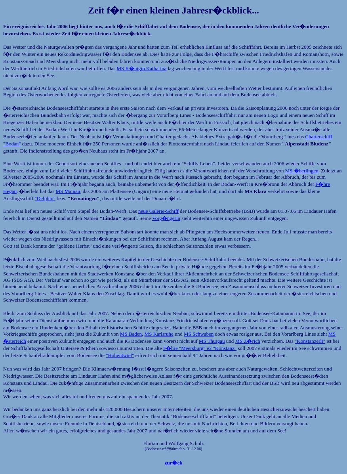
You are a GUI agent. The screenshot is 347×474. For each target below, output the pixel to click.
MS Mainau (68, 191)
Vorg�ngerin (166, 218)
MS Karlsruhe (159, 334)
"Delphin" (45, 198)
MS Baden (131, 334)
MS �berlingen (301, 171)
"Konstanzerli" (310, 341)
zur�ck (174, 463)
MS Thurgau (212, 341)
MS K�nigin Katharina (142, 68)
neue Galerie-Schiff (158, 211)
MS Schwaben (199, 334)
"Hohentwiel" (120, 355)
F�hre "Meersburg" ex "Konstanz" (199, 348)
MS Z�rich (247, 341)
